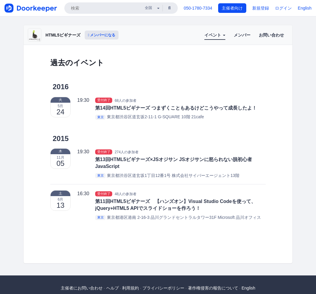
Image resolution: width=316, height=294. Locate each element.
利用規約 (130, 288)
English (305, 8)
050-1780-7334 (198, 8)
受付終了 (103, 100)
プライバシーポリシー (163, 288)
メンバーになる (102, 35)
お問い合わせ (271, 35)
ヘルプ (112, 288)
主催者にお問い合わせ (82, 288)
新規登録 (260, 8)
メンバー (242, 35)
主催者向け (232, 8)
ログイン (283, 8)
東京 (100, 117)
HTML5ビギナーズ (62, 35)
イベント (214, 35)
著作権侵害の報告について (213, 288)
